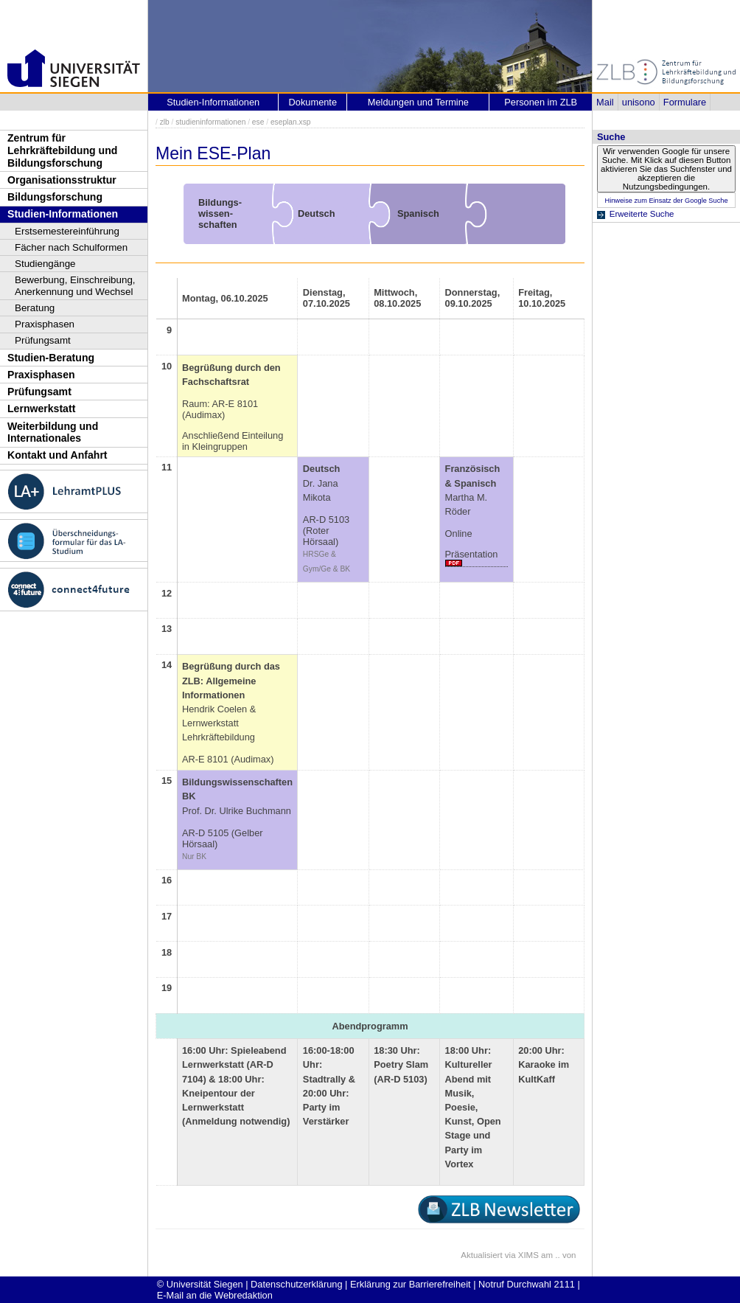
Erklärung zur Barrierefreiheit (410, 1284)
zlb (165, 122)
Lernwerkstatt (41, 408)
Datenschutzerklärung (296, 1284)
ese (258, 122)
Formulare (684, 102)
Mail (604, 102)
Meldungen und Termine (418, 102)
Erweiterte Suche (642, 213)
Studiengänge (45, 263)
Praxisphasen (44, 324)
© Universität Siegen (200, 1284)
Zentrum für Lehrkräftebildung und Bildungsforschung (62, 150)
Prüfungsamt (43, 340)
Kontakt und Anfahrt (57, 455)
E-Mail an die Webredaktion (215, 1295)
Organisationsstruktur (61, 180)
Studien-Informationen (62, 214)
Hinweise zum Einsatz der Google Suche (665, 200)
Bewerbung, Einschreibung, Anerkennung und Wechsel (75, 285)
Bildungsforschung (54, 197)
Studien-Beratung (50, 358)
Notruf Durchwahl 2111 (526, 1284)
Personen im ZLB (540, 102)
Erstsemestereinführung (67, 231)
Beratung (35, 307)
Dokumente (313, 102)
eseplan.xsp (290, 122)
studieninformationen (210, 122)
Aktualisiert (481, 1255)
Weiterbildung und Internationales (52, 432)
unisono (638, 102)
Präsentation (471, 554)
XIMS (528, 1255)
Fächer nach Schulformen (71, 247)
